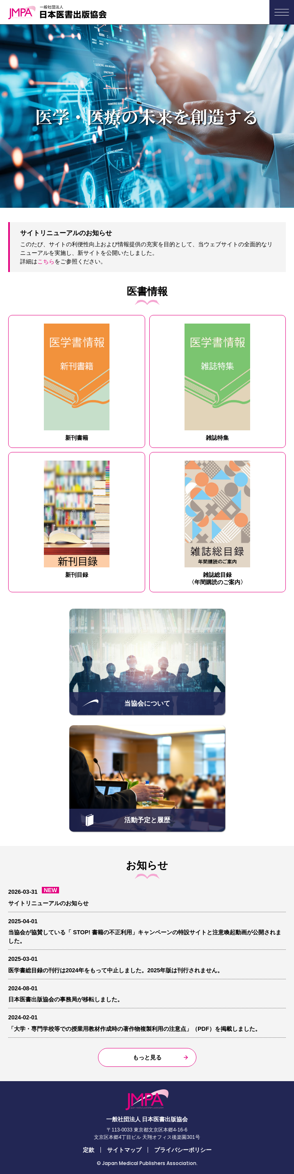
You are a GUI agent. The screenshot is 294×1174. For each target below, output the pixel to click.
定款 (88, 1150)
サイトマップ (124, 1150)
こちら (46, 261)
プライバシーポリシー (183, 1150)
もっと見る (147, 1057)
